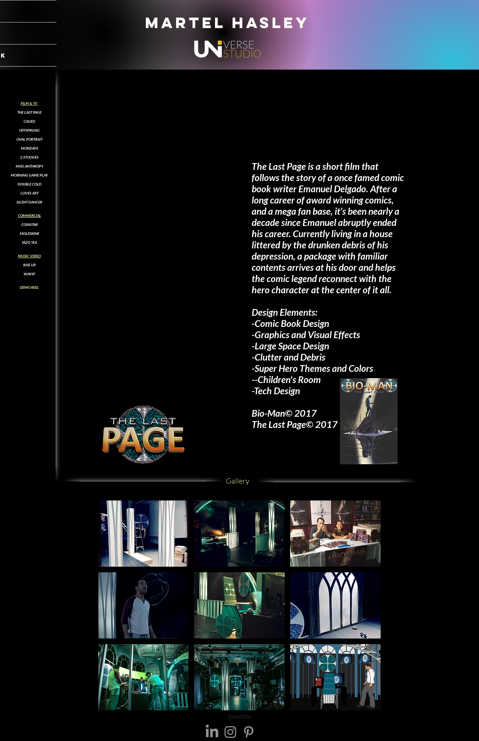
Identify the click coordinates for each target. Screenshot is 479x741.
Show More (239, 716)
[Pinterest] (249, 732)
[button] (143, 533)
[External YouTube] (152, 145)
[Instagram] (230, 732)
